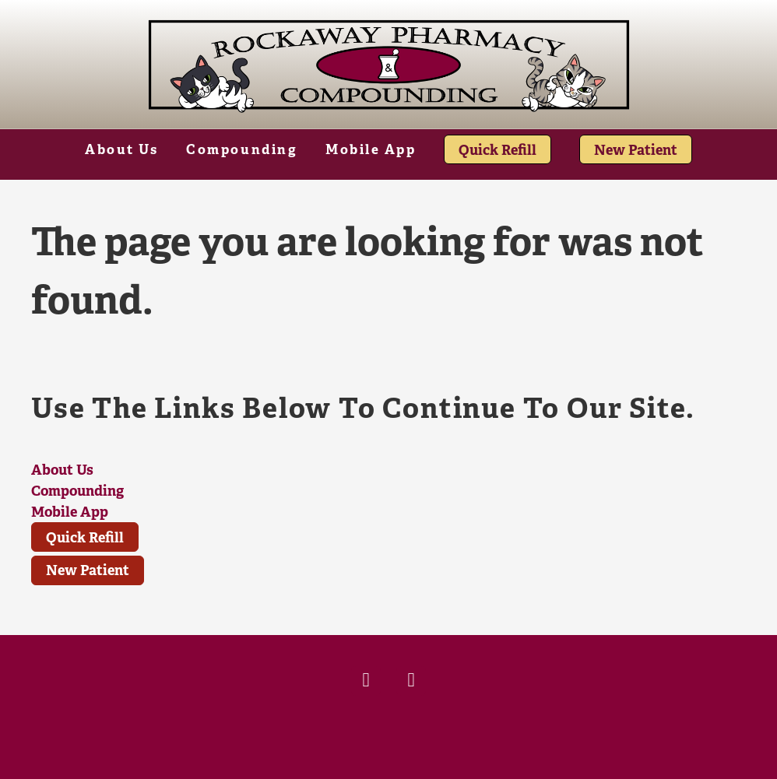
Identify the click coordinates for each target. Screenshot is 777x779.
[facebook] (366, 681)
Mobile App (371, 149)
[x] (411, 681)
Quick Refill (497, 150)
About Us (121, 149)
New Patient (635, 150)
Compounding (241, 149)
